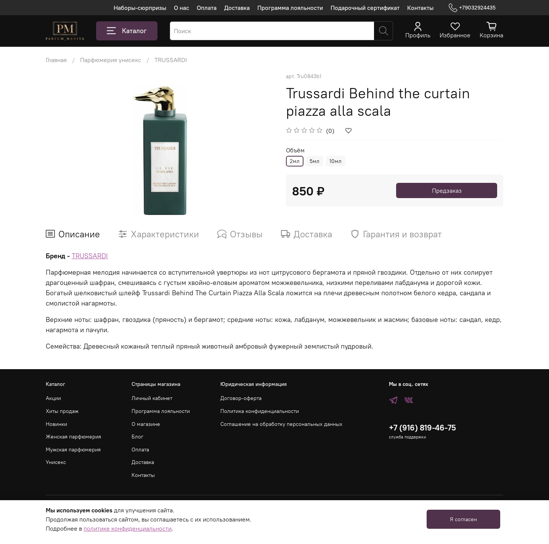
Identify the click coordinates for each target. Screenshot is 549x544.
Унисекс (56, 462)
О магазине (146, 424)
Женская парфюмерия (73, 436)
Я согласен (463, 519)
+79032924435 (472, 8)
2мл (295, 161)
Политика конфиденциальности (259, 411)
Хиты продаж (62, 411)
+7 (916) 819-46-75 (422, 427)
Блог (137, 436)
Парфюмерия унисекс (110, 60)
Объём (295, 150)
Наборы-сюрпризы (140, 7)
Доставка (237, 7)
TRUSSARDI (170, 60)
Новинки (56, 424)
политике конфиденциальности (127, 528)
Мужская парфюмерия (73, 449)
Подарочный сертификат (365, 7)
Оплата (207, 7)
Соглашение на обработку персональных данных (281, 424)
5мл (314, 161)
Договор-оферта (241, 398)
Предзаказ (447, 190)
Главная (56, 60)
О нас (181, 7)
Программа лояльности (290, 7)
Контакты (420, 7)
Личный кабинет (152, 398)
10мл (335, 161)
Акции (53, 398)
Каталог (127, 30)
